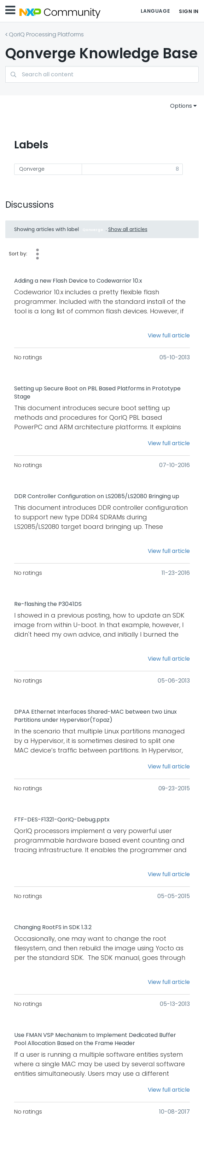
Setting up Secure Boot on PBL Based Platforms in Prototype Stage (97, 393)
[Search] (102, 74)
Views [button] (37, 254)
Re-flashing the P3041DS (48, 604)
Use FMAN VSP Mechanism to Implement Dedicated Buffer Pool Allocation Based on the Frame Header (95, 1039)
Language (155, 10)
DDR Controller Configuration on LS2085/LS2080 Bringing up (96, 496)
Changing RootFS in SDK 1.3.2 (53, 927)
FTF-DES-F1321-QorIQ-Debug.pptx (62, 820)
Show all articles (127, 229)
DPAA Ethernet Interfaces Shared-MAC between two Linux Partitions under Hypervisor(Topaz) (95, 716)
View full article (169, 335)
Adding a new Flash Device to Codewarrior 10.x (78, 281)
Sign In (189, 11)
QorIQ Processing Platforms (46, 34)
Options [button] (181, 106)
